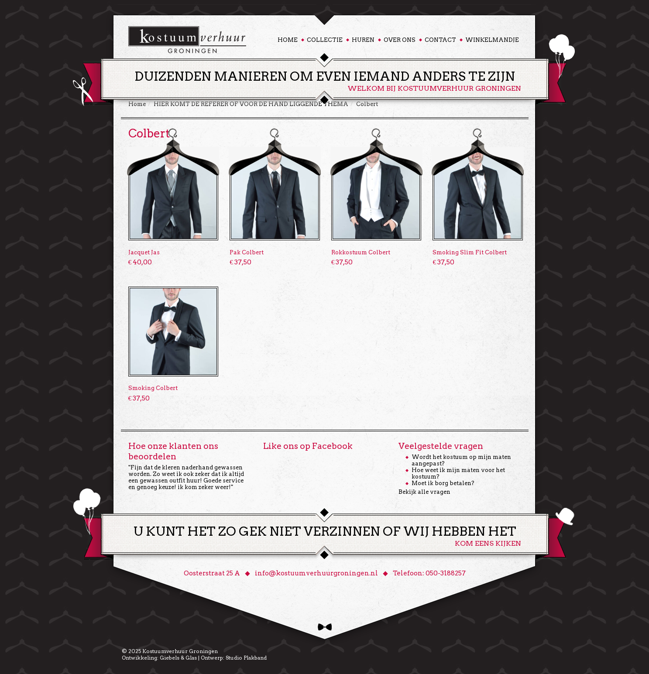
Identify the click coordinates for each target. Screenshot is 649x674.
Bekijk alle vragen (424, 492)
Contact (440, 40)
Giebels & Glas (178, 657)
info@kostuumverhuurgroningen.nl (316, 573)
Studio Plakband (246, 657)
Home (288, 40)
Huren (363, 40)
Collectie (325, 40)
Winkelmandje (492, 40)
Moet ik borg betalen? (443, 483)
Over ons (399, 40)
